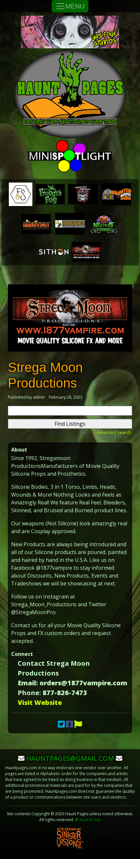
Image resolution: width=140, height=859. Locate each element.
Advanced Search (114, 432)
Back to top (88, 819)
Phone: (29, 692)
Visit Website (40, 702)
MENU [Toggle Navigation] (70, 6)
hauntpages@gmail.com (70, 758)
